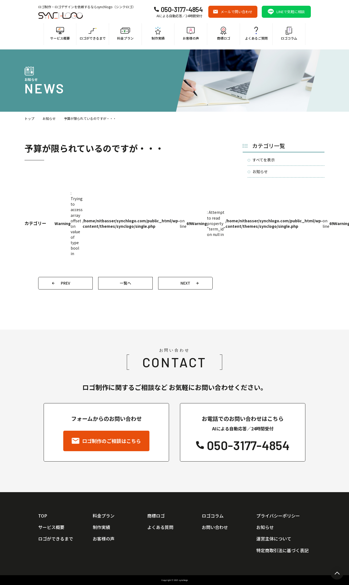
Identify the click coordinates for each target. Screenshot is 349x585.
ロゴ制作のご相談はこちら (106, 440)
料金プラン (104, 516)
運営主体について (273, 539)
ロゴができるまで (55, 539)
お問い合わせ (215, 527)
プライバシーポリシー (278, 516)
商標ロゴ (156, 516)
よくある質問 (160, 527)
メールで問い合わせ (232, 11)
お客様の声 (104, 539)
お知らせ (49, 118)
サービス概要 (51, 527)
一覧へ (125, 283)
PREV (65, 283)
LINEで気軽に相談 (286, 12)
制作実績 (101, 527)
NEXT (185, 283)
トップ (29, 118)
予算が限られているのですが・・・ (90, 118)
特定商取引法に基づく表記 (282, 550)
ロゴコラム (213, 516)
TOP (42, 516)
